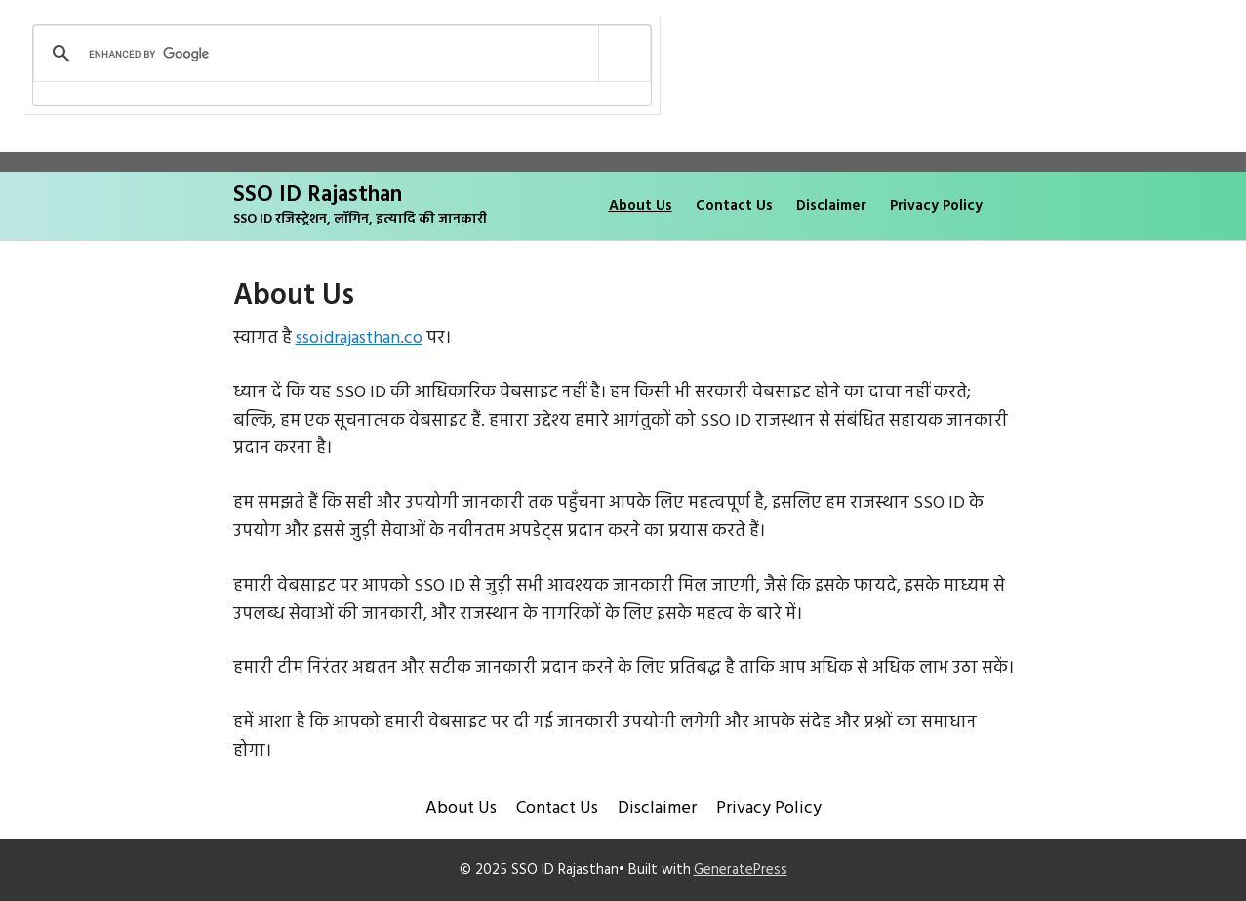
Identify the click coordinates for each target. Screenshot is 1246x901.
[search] (338, 53)
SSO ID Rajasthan (317, 196)
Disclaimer (831, 206)
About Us (640, 206)
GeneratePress (740, 869)
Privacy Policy (936, 206)
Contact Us (734, 206)
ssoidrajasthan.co (359, 338)
